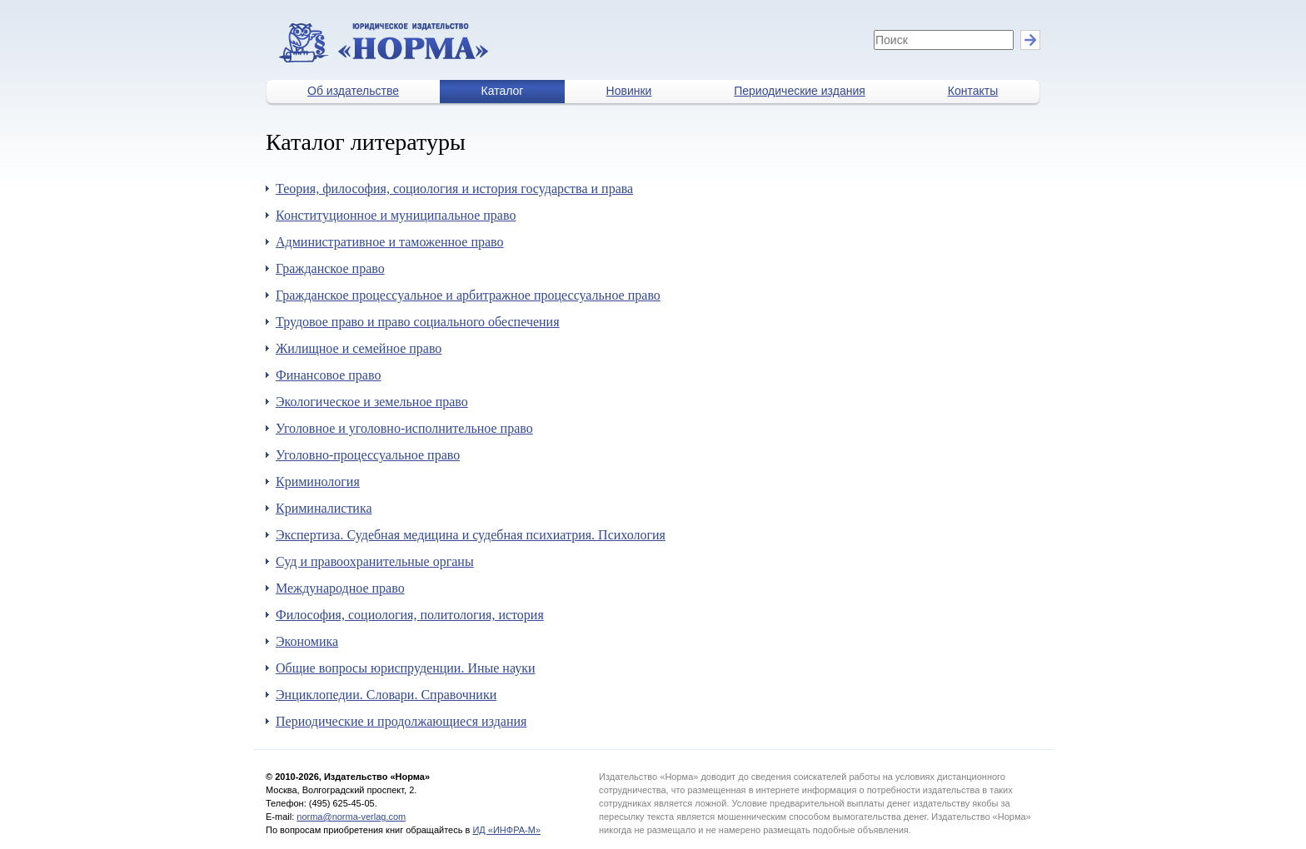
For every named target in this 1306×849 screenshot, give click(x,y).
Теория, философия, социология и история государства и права (454, 188)
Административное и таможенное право (390, 242)
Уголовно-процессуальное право (368, 455)
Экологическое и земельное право (372, 402)
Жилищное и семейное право (358, 348)
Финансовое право (328, 375)
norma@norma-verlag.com (351, 817)
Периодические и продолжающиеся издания (401, 721)
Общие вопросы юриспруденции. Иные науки (406, 668)
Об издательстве (353, 90)
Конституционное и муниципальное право (396, 215)
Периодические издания (799, 90)
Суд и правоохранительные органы (375, 561)
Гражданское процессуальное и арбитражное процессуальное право (468, 295)
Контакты (973, 90)
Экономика (307, 641)
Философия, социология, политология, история (410, 615)
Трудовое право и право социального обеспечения (418, 322)
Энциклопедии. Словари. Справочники (386, 695)
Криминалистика (324, 508)
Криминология (318, 481)
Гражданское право (330, 268)
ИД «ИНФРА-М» (506, 830)
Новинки (629, 90)
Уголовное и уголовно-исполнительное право (404, 428)
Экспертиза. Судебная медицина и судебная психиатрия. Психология (470, 535)
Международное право (340, 588)
